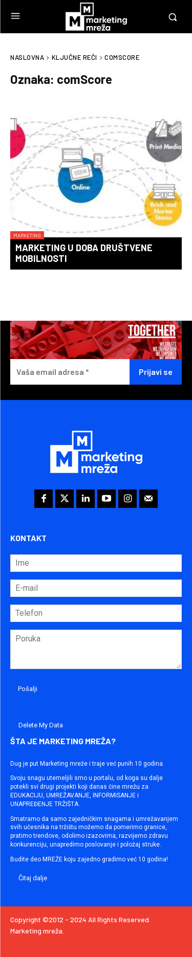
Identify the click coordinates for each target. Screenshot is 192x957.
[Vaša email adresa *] (70, 372)
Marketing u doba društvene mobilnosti (84, 253)
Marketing (27, 235)
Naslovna (27, 57)
